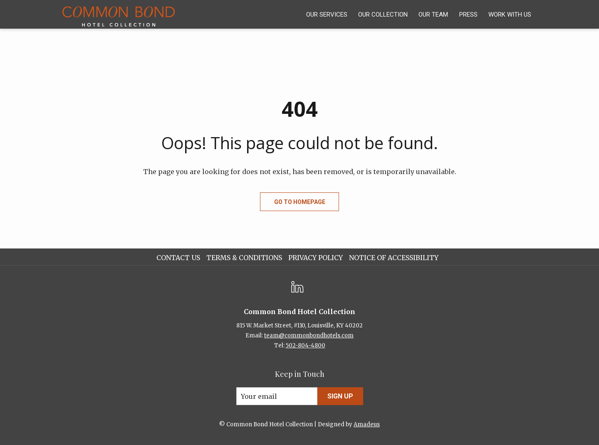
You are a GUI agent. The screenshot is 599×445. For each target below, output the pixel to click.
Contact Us (178, 257)
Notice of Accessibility (393, 257)
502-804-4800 (305, 345)
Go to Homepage (299, 202)
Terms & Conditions (244, 257)
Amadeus (367, 424)
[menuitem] (327, 14)
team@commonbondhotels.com (309, 335)
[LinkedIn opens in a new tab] (297, 286)
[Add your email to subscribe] (276, 396)
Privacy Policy (315, 257)
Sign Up (340, 396)
